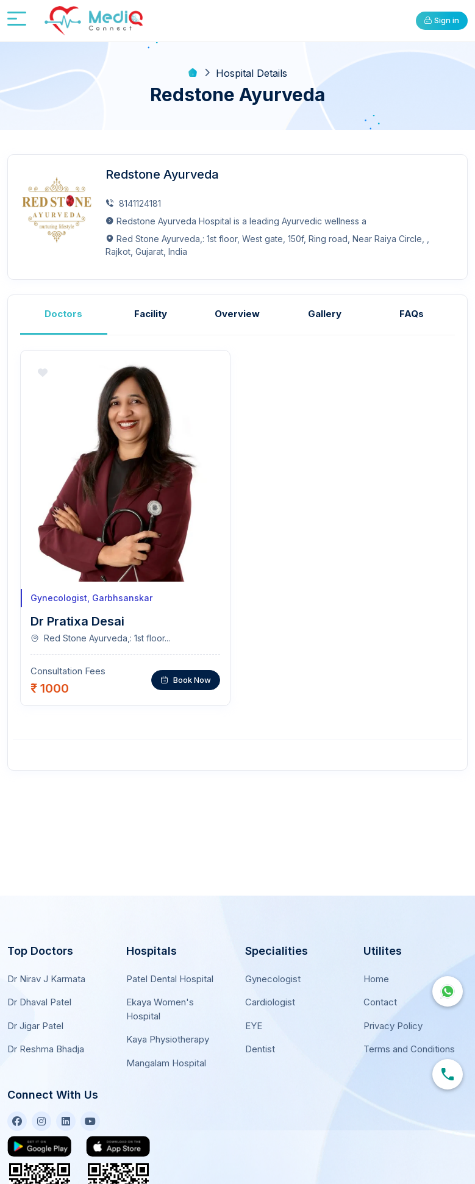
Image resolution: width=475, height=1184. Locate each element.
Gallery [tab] (324, 313)
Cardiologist (270, 988)
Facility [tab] (150, 313)
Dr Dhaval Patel (39, 988)
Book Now (185, 678)
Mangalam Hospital (166, 1049)
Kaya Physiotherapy (167, 1026)
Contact (380, 988)
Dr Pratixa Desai (77, 620)
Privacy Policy (393, 1012)
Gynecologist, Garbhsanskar (91, 597)
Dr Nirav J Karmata (46, 965)
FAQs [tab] (411, 313)
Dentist (260, 1035)
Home (376, 965)
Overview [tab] (237, 313)
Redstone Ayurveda (162, 174)
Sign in (441, 20)
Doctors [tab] (63, 313)
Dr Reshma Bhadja (45, 1035)
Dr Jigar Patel (35, 1012)
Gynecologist (273, 965)
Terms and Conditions (409, 1035)
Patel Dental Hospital (169, 965)
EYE (253, 1012)
